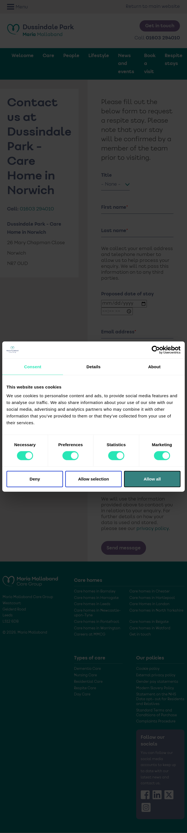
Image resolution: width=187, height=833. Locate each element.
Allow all (152, 479)
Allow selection (93, 479)
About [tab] (154, 366)
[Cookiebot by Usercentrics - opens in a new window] (156, 349)
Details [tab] (93, 366)
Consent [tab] (32, 366)
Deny (35, 479)
